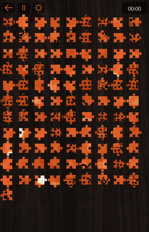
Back (9, 8)
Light (39, 8)
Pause (23, 8)
